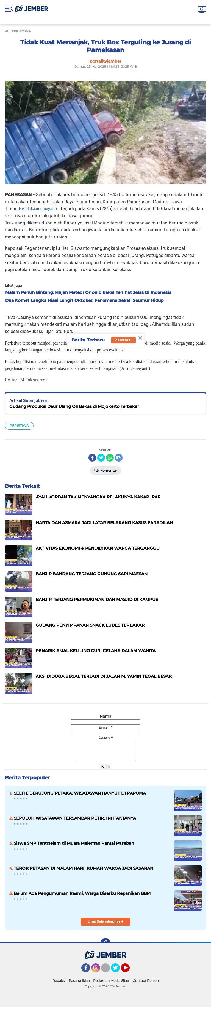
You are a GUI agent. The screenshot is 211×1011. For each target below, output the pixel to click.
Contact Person (146, 985)
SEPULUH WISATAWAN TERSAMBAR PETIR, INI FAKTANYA (75, 822)
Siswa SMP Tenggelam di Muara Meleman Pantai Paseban (74, 847)
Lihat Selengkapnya (106, 925)
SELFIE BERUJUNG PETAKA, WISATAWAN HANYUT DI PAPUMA (80, 797)
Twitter (118, 974)
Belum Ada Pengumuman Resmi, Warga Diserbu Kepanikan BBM (82, 897)
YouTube (129, 974)
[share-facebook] (92, 458)
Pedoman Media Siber (111, 985)
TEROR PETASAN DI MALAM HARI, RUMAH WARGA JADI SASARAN (83, 872)
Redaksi (58, 985)
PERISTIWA (19, 426)
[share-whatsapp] (110, 458)
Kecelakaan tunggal (36, 208)
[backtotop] (105, 947)
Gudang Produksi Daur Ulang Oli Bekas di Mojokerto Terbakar (74, 406)
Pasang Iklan (79, 985)
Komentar (105, 470)
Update (123, 340)
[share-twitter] (101, 458)
